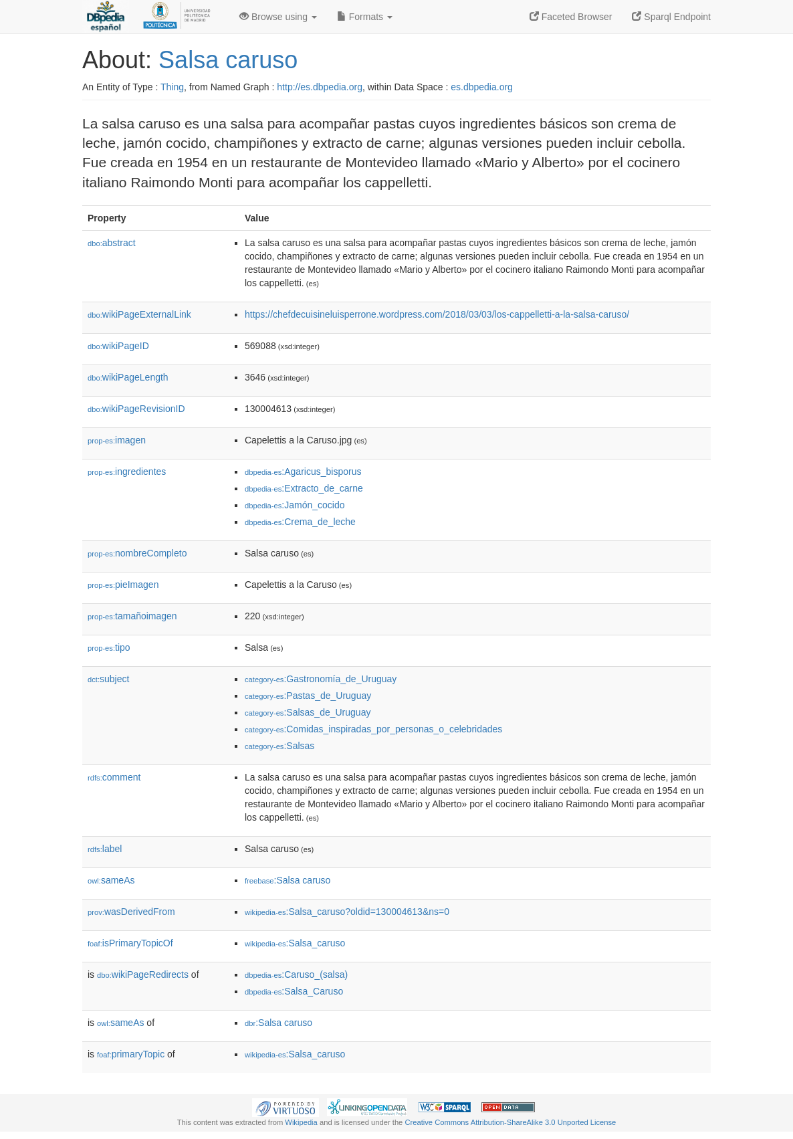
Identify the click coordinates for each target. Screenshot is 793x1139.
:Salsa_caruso (295, 943)
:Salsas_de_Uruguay (307, 712)
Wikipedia (301, 1122)
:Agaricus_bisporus (303, 471)
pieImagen (123, 584)
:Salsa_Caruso (294, 991)
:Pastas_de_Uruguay (308, 695)
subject (108, 679)
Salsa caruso (228, 60)
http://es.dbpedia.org (319, 87)
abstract (112, 242)
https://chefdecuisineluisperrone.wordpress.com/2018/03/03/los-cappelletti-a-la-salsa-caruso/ (437, 314)
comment (114, 777)
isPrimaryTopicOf (130, 943)
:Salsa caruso (287, 880)
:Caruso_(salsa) (296, 974)
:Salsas (279, 745)
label (105, 848)
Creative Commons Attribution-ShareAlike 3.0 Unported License (510, 1122)
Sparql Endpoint (671, 16)
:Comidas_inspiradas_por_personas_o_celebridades (373, 729)
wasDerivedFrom (131, 911)
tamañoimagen (132, 616)
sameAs (111, 880)
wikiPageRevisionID (136, 408)
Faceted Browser (571, 16)
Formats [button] (364, 16)
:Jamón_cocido (295, 505)
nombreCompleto (137, 553)
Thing (172, 87)
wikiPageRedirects (143, 974)
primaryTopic (130, 1054)
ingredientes (127, 471)
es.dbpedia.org (482, 87)
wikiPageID (118, 345)
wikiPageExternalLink (139, 314)
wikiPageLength (128, 377)
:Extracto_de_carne (304, 488)
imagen (117, 440)
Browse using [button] (278, 16)
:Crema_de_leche (300, 521)
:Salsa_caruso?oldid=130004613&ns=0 (347, 911)
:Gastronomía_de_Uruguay (320, 679)
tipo (109, 647)
